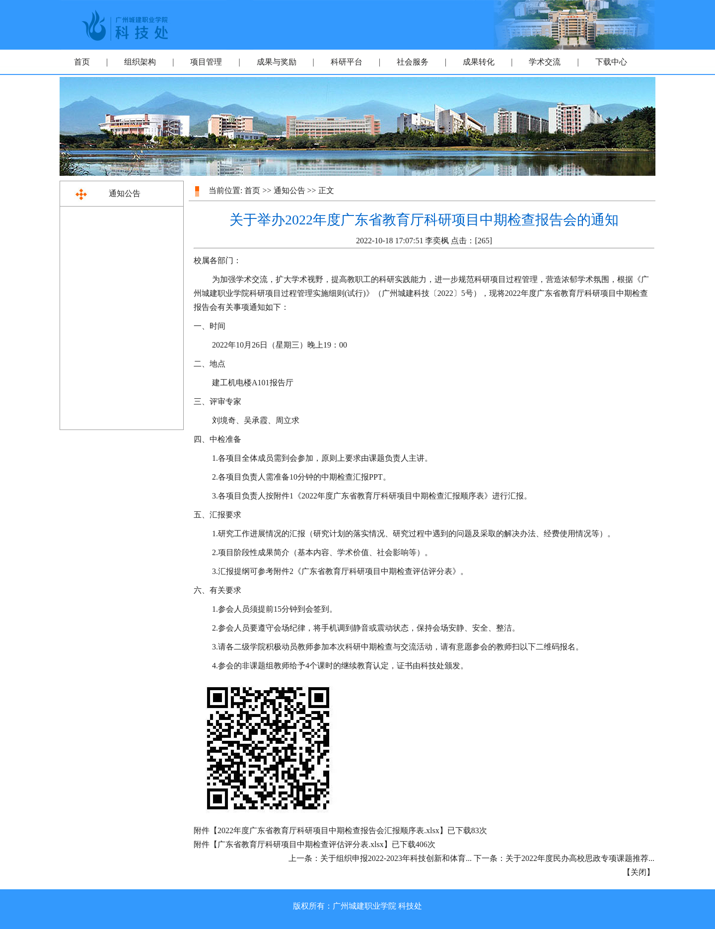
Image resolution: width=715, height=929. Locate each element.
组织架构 (140, 62)
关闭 (638, 872)
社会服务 (413, 62)
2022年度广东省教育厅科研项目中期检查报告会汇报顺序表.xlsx (328, 830)
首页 (82, 62)
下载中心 (611, 62)
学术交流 (545, 62)
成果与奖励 (276, 62)
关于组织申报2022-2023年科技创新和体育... (396, 858)
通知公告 (125, 193)
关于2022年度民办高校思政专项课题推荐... (579, 858)
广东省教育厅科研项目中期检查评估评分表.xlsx (300, 844)
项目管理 (206, 62)
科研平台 (346, 62)
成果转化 (479, 62)
